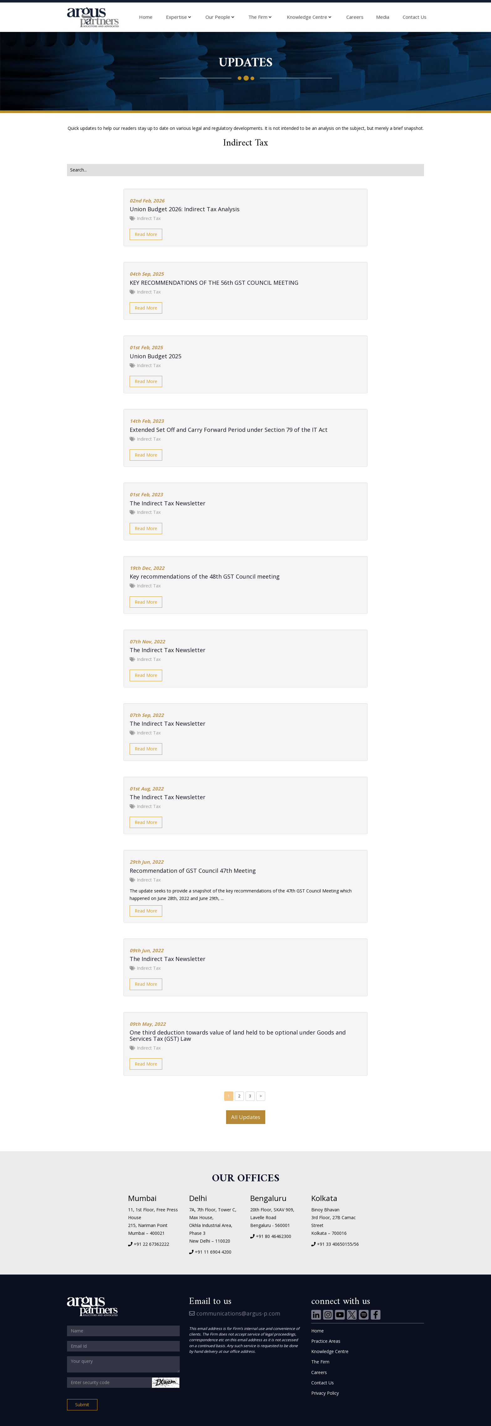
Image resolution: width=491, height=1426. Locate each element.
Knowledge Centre (309, 17)
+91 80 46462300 (273, 1236)
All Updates (245, 1117)
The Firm (259, 17)
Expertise (178, 17)
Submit (82, 1405)
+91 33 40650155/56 (338, 1244)
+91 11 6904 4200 (213, 1252)
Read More (146, 234)
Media (382, 17)
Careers (355, 17)
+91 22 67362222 (151, 1244)
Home (145, 17)
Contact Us (414, 17)
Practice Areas (325, 1341)
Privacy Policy (325, 1393)
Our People (219, 17)
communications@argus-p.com (234, 1313)
